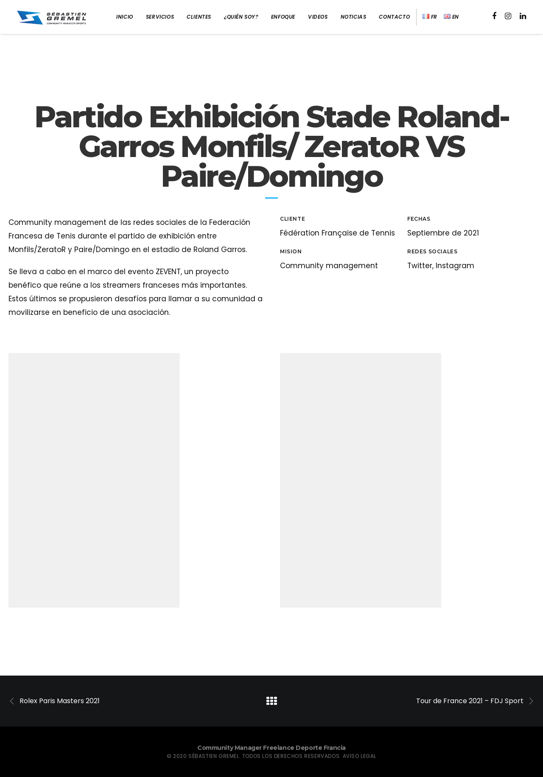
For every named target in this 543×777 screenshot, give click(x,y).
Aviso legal (360, 756)
